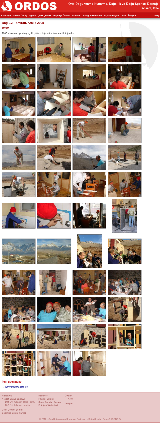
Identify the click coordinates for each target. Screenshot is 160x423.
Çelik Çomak (44, 15)
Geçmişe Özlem (61, 15)
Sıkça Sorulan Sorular (50, 402)
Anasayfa (6, 15)
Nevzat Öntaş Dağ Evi (24, 15)
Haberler (76, 15)
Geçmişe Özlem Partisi (14, 413)
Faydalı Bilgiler (112, 15)
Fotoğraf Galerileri (92, 15)
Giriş (156, 15)
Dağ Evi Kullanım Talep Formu (20, 402)
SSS (124, 15)
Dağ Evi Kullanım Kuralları (18, 405)
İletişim (132, 15)
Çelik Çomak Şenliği (12, 409)
